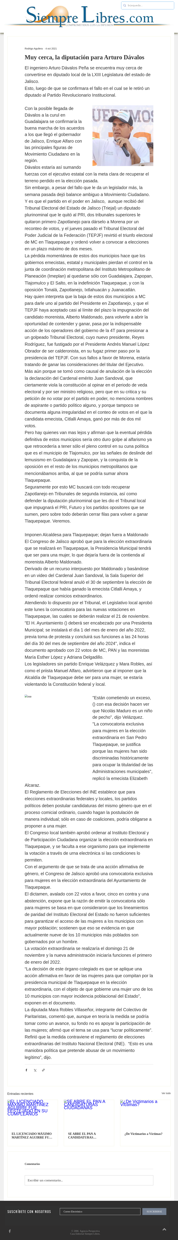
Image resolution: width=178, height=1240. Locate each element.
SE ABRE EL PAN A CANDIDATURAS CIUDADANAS (82, 1135)
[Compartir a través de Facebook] (26, 1070)
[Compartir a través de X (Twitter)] (35, 1070)
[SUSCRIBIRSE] (154, 1211)
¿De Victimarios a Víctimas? (143, 1134)
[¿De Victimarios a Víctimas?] (145, 1114)
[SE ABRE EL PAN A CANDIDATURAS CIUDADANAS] (89, 1114)
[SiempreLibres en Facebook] (9, 1231)
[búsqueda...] (147, 5)
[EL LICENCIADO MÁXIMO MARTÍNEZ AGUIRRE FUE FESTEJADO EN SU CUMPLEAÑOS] (32, 1114)
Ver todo (166, 1093)
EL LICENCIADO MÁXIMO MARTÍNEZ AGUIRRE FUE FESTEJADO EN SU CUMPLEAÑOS (32, 1135)
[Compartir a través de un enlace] (43, 1070)
